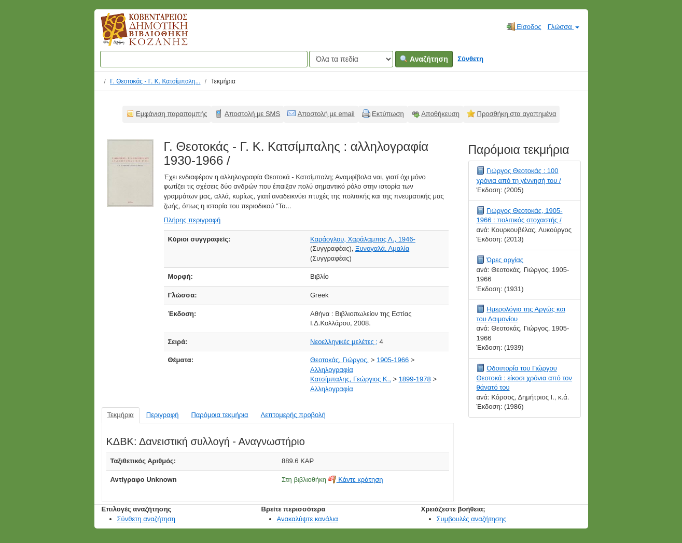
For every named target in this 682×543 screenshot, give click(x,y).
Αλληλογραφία (331, 370)
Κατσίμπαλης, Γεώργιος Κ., (350, 379)
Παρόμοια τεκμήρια (219, 415)
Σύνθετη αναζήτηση (146, 519)
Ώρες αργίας (504, 260)
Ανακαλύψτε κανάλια (307, 519)
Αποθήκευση (440, 114)
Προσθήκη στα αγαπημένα (516, 114)
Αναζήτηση (424, 59)
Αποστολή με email (326, 114)
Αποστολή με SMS (252, 114)
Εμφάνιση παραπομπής (171, 114)
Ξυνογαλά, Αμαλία (382, 248)
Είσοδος (524, 26)
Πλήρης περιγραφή (192, 220)
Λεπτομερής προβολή (293, 415)
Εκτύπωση (388, 114)
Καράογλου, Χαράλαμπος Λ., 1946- (362, 239)
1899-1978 (415, 379)
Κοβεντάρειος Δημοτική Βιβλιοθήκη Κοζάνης (134, 35)
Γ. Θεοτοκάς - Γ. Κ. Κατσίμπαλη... (155, 81)
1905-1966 (393, 360)
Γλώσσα (563, 27)
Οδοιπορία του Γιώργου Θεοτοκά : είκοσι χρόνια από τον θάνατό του (525, 377)
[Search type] (351, 59)
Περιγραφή (162, 415)
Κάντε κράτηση (355, 479)
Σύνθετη (470, 59)
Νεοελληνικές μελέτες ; (344, 342)
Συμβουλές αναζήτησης (472, 519)
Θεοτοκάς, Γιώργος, (339, 360)
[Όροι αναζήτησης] (204, 59)
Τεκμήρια (120, 415)
